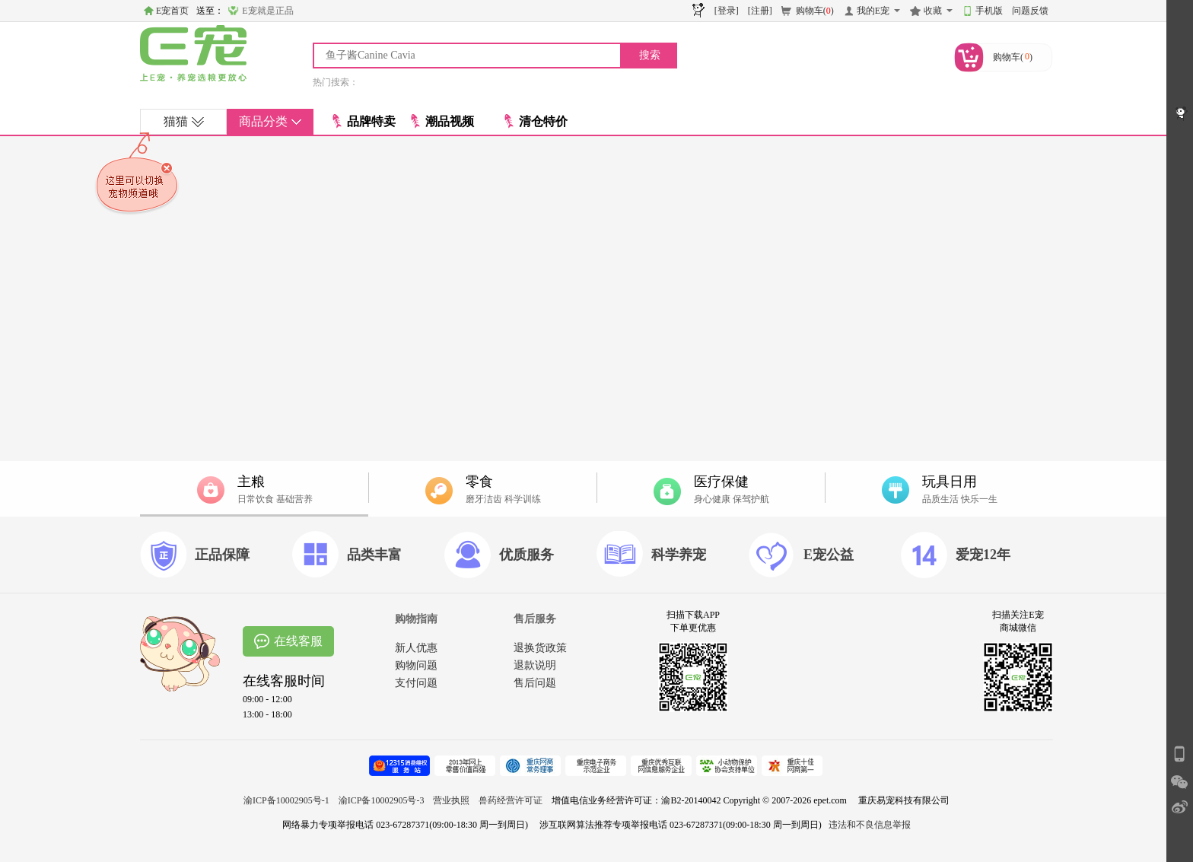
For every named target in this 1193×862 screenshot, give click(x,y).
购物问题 (416, 665)
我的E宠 (873, 10)
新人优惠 (416, 648)
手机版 (989, 10)
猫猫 (184, 121)
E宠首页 (172, 10)
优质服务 (526, 554)
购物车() (815, 10)
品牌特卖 (364, 121)
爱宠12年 (983, 554)
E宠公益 (828, 554)
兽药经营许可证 (510, 800)
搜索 (649, 55)
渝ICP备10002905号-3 (382, 800)
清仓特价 (536, 121)
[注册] (760, 10)
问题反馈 (1030, 10)
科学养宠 (678, 554)
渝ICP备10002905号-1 (286, 800)
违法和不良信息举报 (870, 824)
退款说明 (535, 665)
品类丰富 (374, 554)
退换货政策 (540, 648)
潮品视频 (442, 121)
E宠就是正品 (267, 10)
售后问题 (535, 683)
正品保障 (222, 554)
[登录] (726, 10)
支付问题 (416, 683)
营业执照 (451, 800)
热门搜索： (335, 82)
